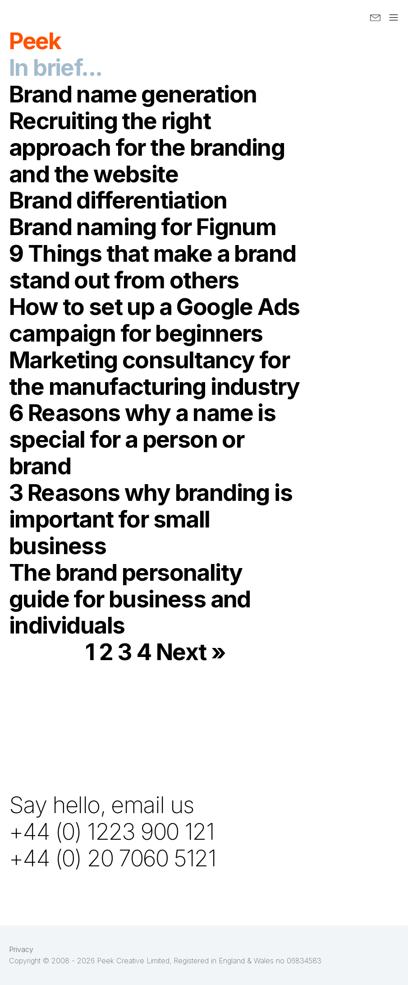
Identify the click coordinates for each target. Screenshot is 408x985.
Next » (190, 652)
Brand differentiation (118, 200)
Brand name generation (133, 94)
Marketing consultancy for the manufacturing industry (154, 373)
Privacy (21, 949)
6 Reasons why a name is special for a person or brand (142, 439)
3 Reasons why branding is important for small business (150, 519)
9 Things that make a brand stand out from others (152, 266)
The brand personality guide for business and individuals (130, 598)
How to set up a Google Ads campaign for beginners (154, 319)
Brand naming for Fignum (142, 226)
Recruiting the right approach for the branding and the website (146, 147)
